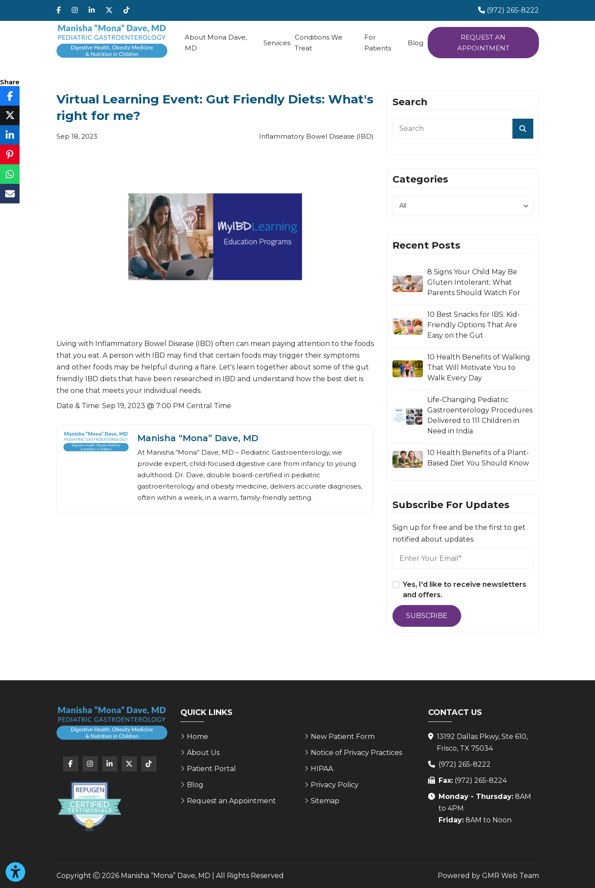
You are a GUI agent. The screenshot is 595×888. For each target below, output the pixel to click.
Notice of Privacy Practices (356, 752)
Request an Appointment (483, 42)
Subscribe (427, 616)
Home (197, 736)
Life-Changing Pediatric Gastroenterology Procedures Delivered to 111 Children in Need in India (479, 415)
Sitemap (325, 801)
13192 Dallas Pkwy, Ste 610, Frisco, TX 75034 (482, 742)
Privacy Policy (335, 785)
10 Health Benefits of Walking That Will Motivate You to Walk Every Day (478, 367)
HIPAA (322, 769)
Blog (415, 43)
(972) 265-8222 (465, 764)
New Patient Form (343, 736)
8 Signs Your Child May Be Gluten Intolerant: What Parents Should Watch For (473, 282)
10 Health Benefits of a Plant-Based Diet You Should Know (478, 458)
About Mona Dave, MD (216, 42)
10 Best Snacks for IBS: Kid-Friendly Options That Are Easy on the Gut (473, 324)
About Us (203, 752)
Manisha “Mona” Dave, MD (197, 438)
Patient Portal (211, 769)
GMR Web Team (510, 875)
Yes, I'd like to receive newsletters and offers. (464, 589)
